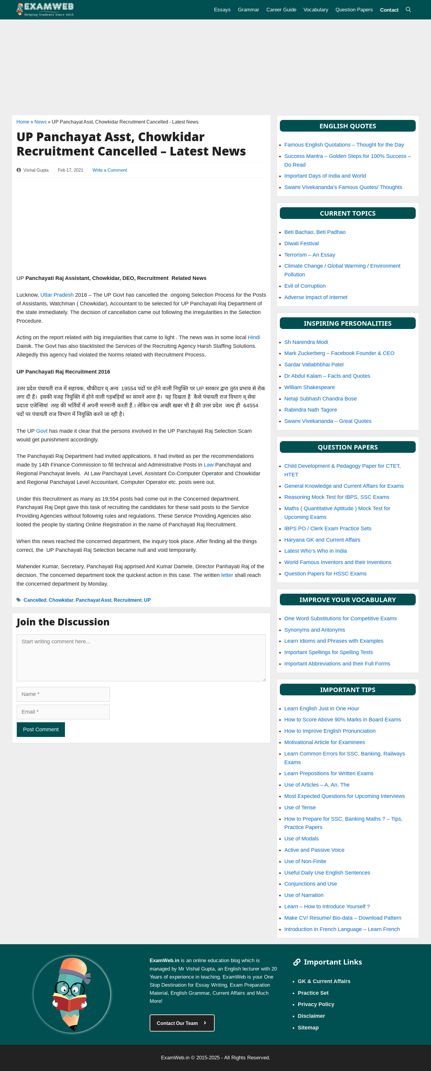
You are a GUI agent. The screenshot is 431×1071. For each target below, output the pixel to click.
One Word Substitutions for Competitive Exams (340, 618)
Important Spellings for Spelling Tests (328, 652)
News (40, 122)
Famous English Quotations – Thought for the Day (344, 145)
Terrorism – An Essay (309, 255)
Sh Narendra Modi (306, 342)
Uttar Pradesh (57, 295)
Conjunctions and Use (310, 884)
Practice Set (313, 992)
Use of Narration (304, 895)
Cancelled (35, 600)
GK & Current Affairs (324, 981)
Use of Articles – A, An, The (317, 785)
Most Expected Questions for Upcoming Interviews (344, 796)
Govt (41, 431)
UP (147, 600)
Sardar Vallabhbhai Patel (314, 365)
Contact (389, 9)
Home (22, 122)
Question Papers (354, 10)
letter (227, 575)
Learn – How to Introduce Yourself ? (327, 906)
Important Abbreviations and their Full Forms (337, 664)
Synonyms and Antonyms (314, 630)
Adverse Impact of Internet (315, 297)
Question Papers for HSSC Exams (325, 574)
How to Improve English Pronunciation (330, 731)
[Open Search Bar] (408, 9)
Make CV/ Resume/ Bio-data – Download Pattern (342, 918)
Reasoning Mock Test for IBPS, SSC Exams (336, 497)
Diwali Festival (301, 243)
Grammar (248, 10)
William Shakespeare (309, 387)
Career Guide (281, 10)
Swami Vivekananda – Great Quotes (327, 421)
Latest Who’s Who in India (315, 551)
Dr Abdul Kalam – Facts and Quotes (327, 376)
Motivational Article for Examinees (324, 742)
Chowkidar (61, 600)
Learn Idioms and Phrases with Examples (333, 641)
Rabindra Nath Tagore (310, 410)
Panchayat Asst (93, 600)
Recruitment (128, 600)
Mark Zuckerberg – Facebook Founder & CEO (339, 353)
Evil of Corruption (305, 286)
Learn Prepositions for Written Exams (329, 773)
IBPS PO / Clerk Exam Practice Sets (327, 528)
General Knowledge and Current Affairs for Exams (344, 486)
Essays (222, 10)
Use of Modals (301, 839)
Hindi (254, 337)
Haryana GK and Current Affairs (322, 540)
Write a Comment (109, 170)
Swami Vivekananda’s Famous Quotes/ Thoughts (343, 187)
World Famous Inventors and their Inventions (337, 562)
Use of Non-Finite (305, 861)
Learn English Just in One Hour (321, 709)
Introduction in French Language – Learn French (342, 929)
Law (208, 465)
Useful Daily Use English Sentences (327, 873)
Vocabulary (315, 10)
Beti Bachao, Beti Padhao (315, 232)
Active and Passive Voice (314, 850)
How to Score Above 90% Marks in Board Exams (342, 720)
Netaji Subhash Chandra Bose (320, 399)
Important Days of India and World (325, 176)
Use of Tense (300, 808)
